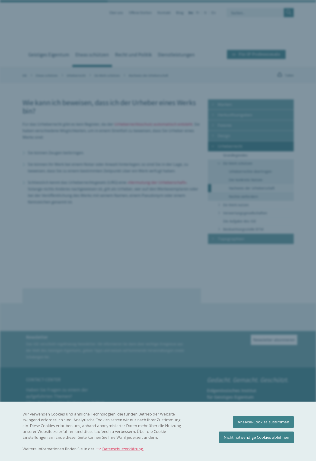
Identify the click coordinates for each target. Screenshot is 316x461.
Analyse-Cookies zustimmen (263, 422)
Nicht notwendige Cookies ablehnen (256, 437)
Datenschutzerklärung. (123, 448)
